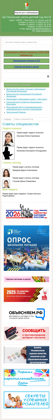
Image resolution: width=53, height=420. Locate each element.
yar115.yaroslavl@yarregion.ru (38, 29)
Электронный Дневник (16, 112)
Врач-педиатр (10, 189)
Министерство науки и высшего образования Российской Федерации (25, 90)
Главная (7, 119)
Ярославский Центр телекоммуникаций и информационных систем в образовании (24, 108)
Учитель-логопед (11, 162)
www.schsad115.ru (44, 31)
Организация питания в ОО (26, 60)
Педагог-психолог (12, 128)
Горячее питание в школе (26, 67)
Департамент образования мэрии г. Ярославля (26, 99)
